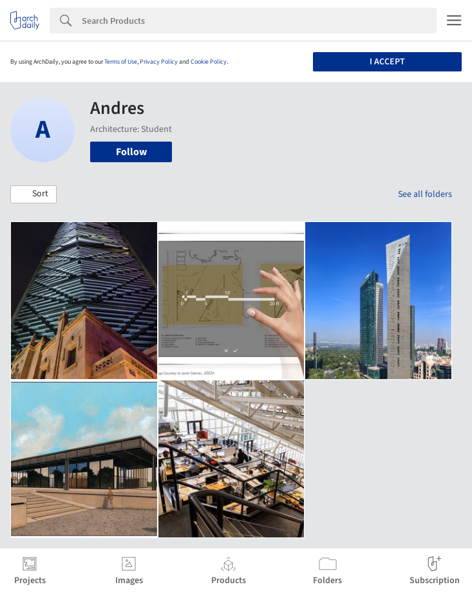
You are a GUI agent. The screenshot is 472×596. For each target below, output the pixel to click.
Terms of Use (120, 61)
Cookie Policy (209, 61)
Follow (131, 152)
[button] (33, 194)
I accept (387, 61)
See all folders (425, 194)
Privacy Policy (159, 61)
